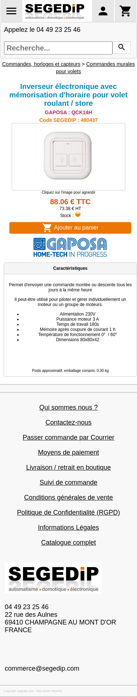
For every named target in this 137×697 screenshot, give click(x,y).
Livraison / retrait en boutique (68, 467)
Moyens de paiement (68, 452)
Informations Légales (68, 527)
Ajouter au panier (70, 228)
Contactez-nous (68, 422)
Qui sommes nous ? (68, 407)
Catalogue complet (68, 542)
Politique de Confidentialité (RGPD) (68, 512)
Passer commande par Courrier (68, 437)
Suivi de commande (68, 482)
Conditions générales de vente (68, 497)
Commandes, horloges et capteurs (41, 64)
